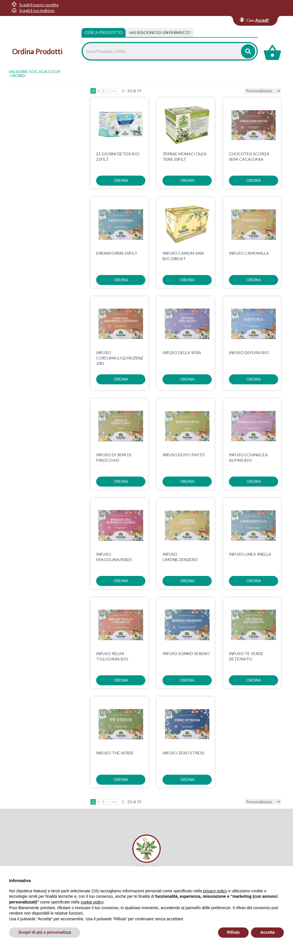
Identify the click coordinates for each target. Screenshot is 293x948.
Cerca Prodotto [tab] (103, 32)
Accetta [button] (267, 932)
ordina (121, 180)
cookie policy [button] (92, 902)
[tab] (160, 32)
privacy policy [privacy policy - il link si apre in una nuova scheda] (215, 891)
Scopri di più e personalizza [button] (44, 932)
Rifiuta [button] (233, 932)
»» (114, 91)
